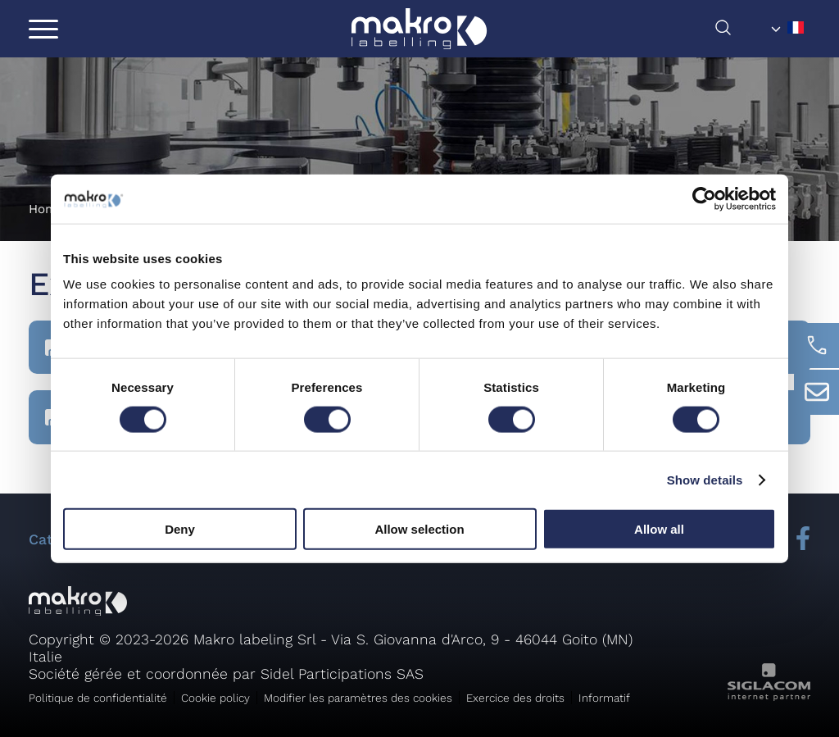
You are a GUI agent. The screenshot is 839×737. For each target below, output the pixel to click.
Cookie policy (215, 697)
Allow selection (419, 529)
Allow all (659, 529)
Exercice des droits (515, 697)
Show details (705, 479)
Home (46, 209)
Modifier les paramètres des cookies (358, 697)
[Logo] (419, 28)
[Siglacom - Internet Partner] (769, 696)
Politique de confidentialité (98, 697)
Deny (180, 529)
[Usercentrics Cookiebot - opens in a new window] (704, 198)
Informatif (604, 697)
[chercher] (739, 31)
